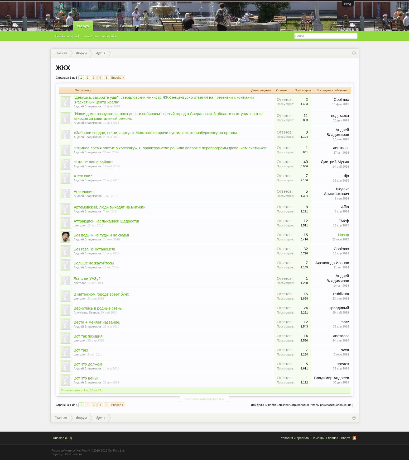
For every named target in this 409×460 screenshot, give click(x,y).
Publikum (341, 294)
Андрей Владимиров (88, 106)
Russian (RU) (62, 438)
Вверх (345, 438)
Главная (61, 26)
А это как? (83, 176)
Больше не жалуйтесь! (94, 263)
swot (345, 350)
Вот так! (81, 350)
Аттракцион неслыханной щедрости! (106, 221)
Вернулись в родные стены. (99, 308)
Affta (345, 207)
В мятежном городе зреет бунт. (101, 294)
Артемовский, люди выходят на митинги (110, 207)
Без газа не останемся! (94, 249)
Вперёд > (117, 77)
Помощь (317, 438)
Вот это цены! (86, 378)
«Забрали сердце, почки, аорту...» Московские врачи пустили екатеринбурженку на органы (155, 133)
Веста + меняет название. (97, 322)
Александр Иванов (332, 263)
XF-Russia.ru (73, 454)
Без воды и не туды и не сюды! (101, 235)
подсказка (340, 115)
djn (346, 176)
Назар (343, 235)
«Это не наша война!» (93, 162)
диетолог (341, 148)
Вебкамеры (130, 26)
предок (342, 364)
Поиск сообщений (67, 36)
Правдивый (339, 308)
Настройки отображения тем (204, 399)
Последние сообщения (100, 36)
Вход (347, 4)
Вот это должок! (88, 364)
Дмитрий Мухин (335, 162)
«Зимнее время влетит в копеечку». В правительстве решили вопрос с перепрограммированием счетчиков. (171, 148)
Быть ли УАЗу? (87, 279)
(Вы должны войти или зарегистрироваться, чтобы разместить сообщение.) (302, 404)
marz (344, 322)
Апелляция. (84, 191)
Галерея (104, 26)
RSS (354, 438)
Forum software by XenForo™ (88, 450)
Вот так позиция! (89, 336)
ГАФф (344, 221)
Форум (83, 26)
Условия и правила (295, 438)
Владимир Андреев (331, 378)
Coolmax (341, 99)
